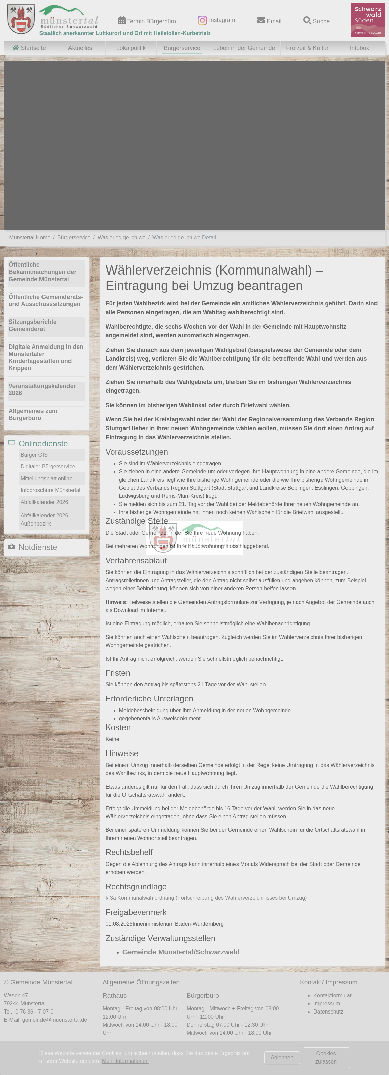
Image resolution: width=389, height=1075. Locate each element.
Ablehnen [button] (282, 1057)
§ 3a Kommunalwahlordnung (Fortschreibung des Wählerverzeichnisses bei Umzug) (206, 898)
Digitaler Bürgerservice (48, 466)
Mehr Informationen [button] (125, 1061)
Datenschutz (328, 1012)
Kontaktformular (332, 995)
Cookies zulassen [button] (326, 1058)
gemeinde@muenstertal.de (54, 1020)
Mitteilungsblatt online (47, 478)
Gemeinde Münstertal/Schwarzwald (181, 952)
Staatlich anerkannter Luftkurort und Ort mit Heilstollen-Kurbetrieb (124, 33)
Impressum (326, 1003)
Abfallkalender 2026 (44, 502)
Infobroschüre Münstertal (50, 490)
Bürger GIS (34, 455)
